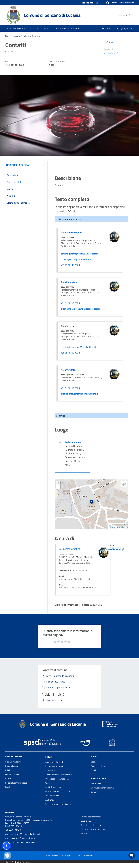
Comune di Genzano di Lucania (52, 15)
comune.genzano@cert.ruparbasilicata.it (79, 253)
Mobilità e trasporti (53, 787)
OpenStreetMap (122, 527)
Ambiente (49, 799)
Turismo (48, 783)
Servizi (48, 756)
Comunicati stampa (99, 766)
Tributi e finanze (52, 795)
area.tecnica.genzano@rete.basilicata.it (79, 347)
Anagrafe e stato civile (54, 762)
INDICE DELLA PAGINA (17, 165)
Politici (8, 778)
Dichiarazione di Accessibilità (93, 829)
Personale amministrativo (16, 782)
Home (8, 36)
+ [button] (58, 483)
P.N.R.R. (84, 833)
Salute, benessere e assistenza (58, 804)
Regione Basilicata (90, 2)
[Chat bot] (131, 855)
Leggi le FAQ (86, 820)
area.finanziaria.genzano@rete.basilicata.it (80, 308)
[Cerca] (131, 15)
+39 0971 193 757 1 (70, 265)
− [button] (58, 487)
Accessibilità (88, 855)
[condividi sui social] (111, 42)
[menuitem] (103, 28)
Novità (17, 36)
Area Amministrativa (69, 549)
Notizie (26, 36)
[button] (120, 2)
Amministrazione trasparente (103, 787)
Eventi (93, 770)
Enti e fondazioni (12, 774)
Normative (95, 791)
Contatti (36, 36)
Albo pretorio (96, 783)
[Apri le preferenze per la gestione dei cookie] (7, 855)
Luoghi (8, 786)
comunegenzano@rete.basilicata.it (76, 259)
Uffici (7, 770)
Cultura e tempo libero (54, 766)
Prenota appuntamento (91, 816)
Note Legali (66, 855)
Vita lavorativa (51, 770)
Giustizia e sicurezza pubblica (57, 791)
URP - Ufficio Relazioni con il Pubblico (21, 842)
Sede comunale (73, 442)
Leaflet (112, 527)
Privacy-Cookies (52, 855)
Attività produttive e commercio (58, 774)
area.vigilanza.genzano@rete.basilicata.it (79, 393)
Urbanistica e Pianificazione (57, 778)
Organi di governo (12, 766)
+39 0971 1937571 (13, 829)
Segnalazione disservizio (91, 825)
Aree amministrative (13, 761)
